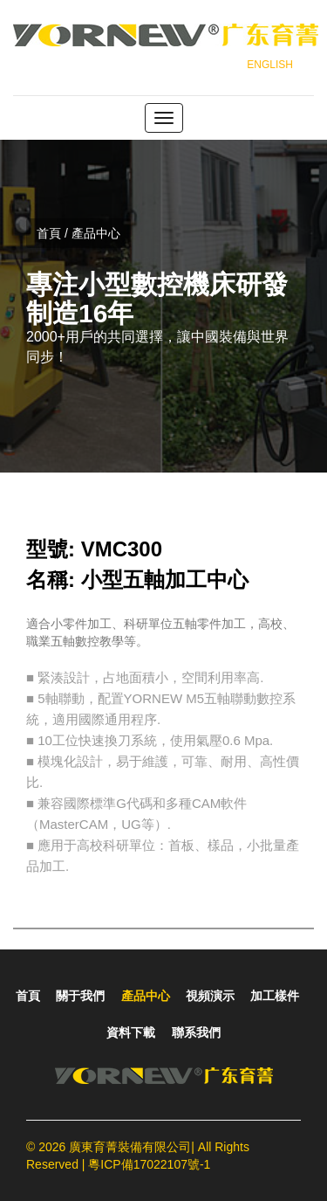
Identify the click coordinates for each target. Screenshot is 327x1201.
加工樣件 (274, 996)
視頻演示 (210, 996)
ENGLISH (270, 65)
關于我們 (80, 996)
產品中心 (145, 996)
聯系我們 (196, 1032)
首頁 (28, 996)
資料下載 (130, 1032)
